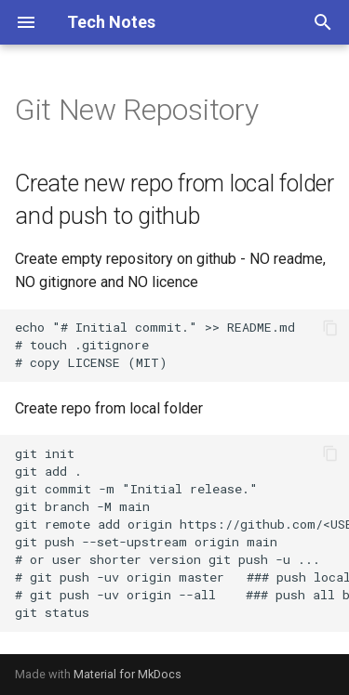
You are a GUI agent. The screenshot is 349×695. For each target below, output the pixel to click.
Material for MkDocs (127, 674)
